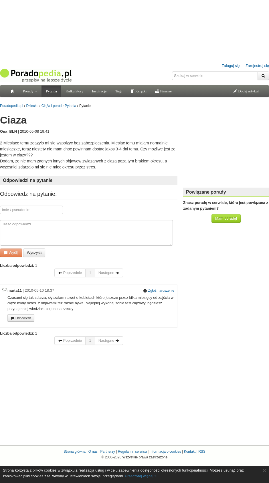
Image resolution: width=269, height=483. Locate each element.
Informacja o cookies (165, 452)
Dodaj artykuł (246, 91)
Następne (108, 273)
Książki (138, 91)
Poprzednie (70, 273)
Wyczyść (34, 253)
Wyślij (11, 253)
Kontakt (190, 452)
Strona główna (75, 452)
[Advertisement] (226, 147)
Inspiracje (99, 91)
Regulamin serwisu (132, 452)
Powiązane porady (206, 192)
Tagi (118, 91)
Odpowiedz (21, 318)
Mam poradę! (226, 218)
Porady (30, 91)
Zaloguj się (231, 65)
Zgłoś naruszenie (158, 291)
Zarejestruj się (257, 65)
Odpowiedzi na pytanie (27, 180)
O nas (93, 452)
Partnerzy (107, 452)
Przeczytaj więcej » (141, 476)
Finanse (163, 91)
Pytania (51, 91)
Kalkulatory (74, 91)
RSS (201, 452)
